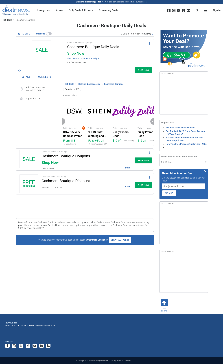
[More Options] (149, 43)
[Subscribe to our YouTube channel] (34, 345)
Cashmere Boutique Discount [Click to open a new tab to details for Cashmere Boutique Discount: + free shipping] (66, 181)
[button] (49, 33)
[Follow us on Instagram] (14, 345)
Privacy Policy (116, 361)
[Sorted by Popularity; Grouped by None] (142, 33)
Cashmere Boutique (114, 84)
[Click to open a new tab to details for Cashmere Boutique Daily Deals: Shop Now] (41, 53)
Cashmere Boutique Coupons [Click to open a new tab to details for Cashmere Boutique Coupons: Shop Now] (66, 156)
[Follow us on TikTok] (27, 345)
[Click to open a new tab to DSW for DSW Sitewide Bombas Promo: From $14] (74, 121)
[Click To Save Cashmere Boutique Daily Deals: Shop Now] (19, 70)
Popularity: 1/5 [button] (72, 89)
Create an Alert (120, 240)
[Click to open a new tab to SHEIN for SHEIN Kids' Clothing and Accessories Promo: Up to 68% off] (99, 121)
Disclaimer (127, 361)
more (127, 167)
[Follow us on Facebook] (7, 345)
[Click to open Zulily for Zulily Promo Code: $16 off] (148, 121)
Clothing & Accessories (89, 84)
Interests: (40, 33)
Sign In (217, 10)
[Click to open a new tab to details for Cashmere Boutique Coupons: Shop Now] (28, 159)
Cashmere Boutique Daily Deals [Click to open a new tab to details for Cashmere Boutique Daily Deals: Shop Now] (93, 47)
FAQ (54, 326)
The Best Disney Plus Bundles (180, 127)
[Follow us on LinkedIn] (41, 345)
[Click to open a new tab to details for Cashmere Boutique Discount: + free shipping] (28, 183)
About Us (9, 326)
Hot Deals (7, 20)
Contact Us (21, 326)
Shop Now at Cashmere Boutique (83, 58)
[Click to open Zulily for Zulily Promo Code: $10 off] (124, 121)
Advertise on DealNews (39, 326)
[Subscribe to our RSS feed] (48, 345)
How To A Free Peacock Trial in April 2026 (186, 144)
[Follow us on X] (21, 345)
